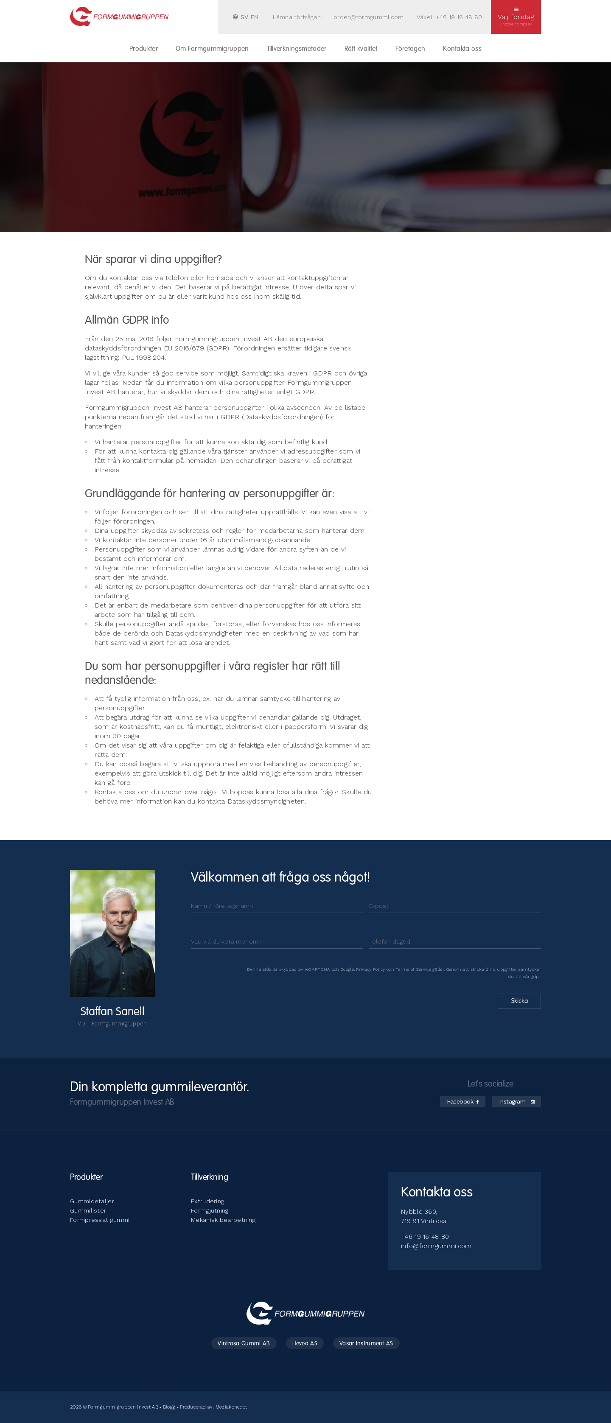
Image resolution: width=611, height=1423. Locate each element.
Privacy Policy (370, 969)
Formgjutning (210, 1210)
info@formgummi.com (436, 1246)
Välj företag (516, 17)
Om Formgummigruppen (212, 49)
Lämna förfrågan (297, 17)
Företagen (410, 49)
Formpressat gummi (99, 1219)
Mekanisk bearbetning (223, 1219)
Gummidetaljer (92, 1201)
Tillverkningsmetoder (297, 49)
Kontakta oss (462, 49)
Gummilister (88, 1210)
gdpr (535, 976)
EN (254, 17)
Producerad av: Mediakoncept (213, 1407)
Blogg (169, 1407)
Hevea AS (304, 1344)
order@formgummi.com (369, 17)
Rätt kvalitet (361, 49)
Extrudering (207, 1201)
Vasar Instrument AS (366, 1344)
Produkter (143, 49)
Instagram (517, 1101)
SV (245, 17)
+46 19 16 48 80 (459, 17)
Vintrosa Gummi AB (244, 1344)
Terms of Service (413, 969)
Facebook (463, 1101)
